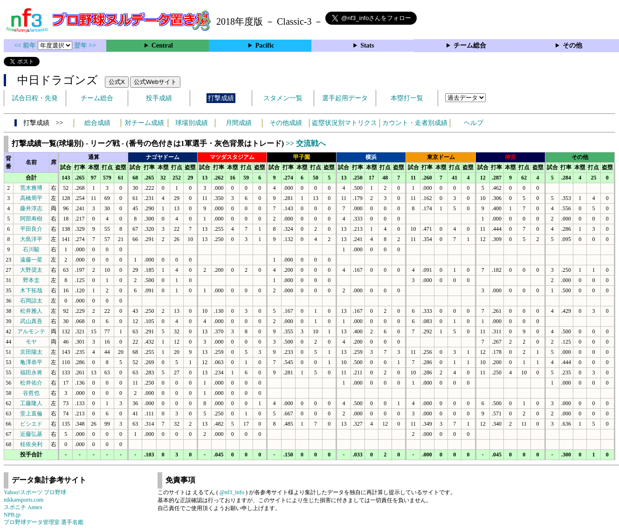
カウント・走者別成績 (414, 122)
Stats (367, 45)
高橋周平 (31, 198)
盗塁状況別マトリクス (344, 122)
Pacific (264, 45)
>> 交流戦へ (306, 143)
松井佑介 (31, 382)
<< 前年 (26, 45)
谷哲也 (31, 393)
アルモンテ (31, 331)
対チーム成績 (144, 122)
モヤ (31, 341)
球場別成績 (191, 122)
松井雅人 (31, 311)
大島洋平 (31, 239)
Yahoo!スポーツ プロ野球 (35, 492)
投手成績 (159, 98)
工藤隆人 (31, 403)
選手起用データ (345, 98)
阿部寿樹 (31, 218)
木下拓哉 (31, 290)
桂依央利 (31, 444)
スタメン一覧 (283, 98)
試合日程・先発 (35, 98)
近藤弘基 (31, 434)
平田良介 (31, 229)
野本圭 (31, 280)
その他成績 (285, 122)
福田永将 (31, 372)
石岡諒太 (31, 300)
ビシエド (31, 424)
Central (162, 45)
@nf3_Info (232, 492)
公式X (117, 81)
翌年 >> (85, 45)
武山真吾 (31, 321)
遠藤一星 (31, 259)
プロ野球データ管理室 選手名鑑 (43, 522)
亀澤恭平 (31, 362)
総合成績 (97, 122)
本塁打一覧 (407, 98)
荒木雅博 (31, 188)
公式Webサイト (155, 81)
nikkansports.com (23, 500)
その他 (572, 45)
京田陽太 (31, 352)
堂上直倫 (31, 413)
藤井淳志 (31, 208)
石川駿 (31, 249)
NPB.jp (12, 514)
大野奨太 (31, 270)
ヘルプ (473, 122)
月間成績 (239, 122)
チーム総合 (470, 45)
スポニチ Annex (23, 507)
